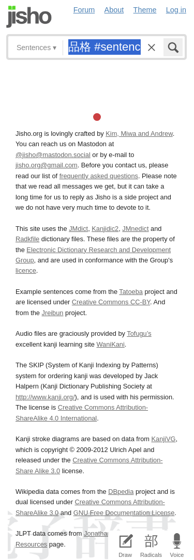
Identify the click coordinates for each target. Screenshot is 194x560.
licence (26, 270)
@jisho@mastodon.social (53, 155)
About (114, 10)
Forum (84, 10)
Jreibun (53, 313)
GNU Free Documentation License (124, 513)
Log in (176, 10)
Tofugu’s (139, 333)
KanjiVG (163, 439)
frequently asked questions (98, 176)
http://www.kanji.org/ (45, 397)
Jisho (29, 17)
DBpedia (120, 491)
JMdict (78, 228)
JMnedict (135, 228)
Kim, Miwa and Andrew (139, 133)
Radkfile (27, 239)
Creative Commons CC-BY (111, 302)
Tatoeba (131, 291)
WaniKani (111, 344)
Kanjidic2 (105, 228)
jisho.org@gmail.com (47, 165)
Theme (145, 10)
